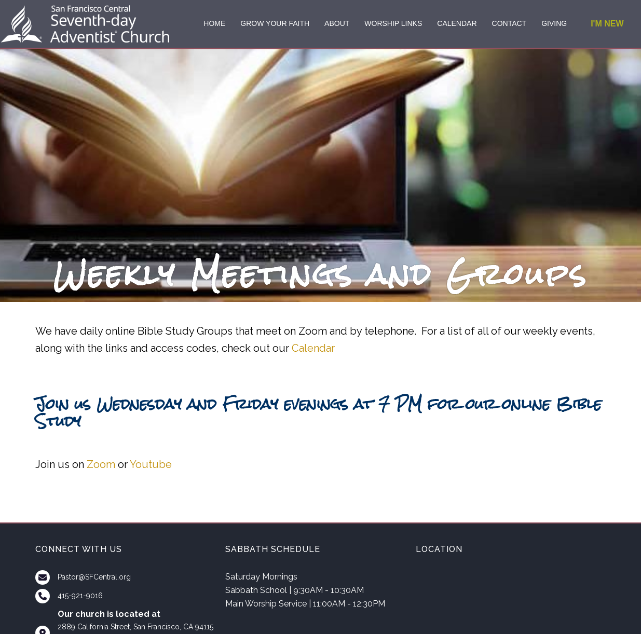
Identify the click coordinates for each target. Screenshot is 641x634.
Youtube (151, 464)
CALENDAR (456, 23)
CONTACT (509, 23)
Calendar (313, 348)
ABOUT (336, 23)
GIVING (554, 23)
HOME (214, 23)
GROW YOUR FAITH (274, 23)
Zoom (101, 464)
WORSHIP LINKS (393, 23)
